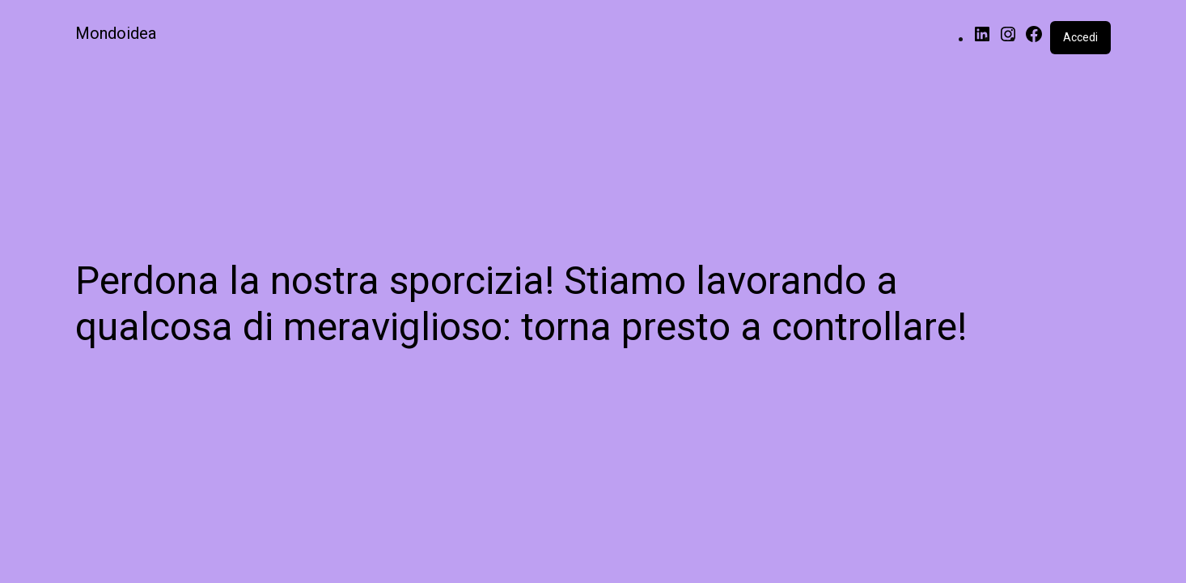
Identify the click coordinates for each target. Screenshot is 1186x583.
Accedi (1080, 37)
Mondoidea (115, 33)
